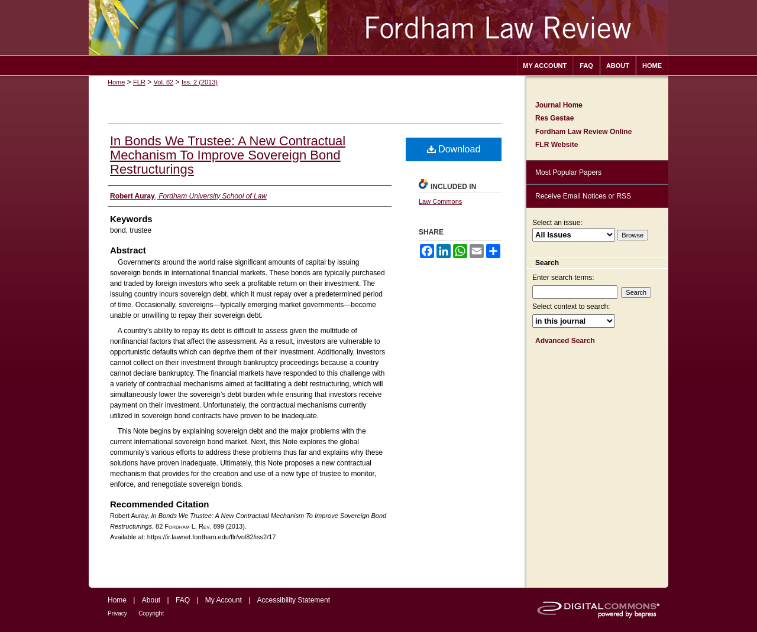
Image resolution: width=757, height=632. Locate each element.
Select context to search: (571, 306)
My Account (223, 600)
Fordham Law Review (378, 27)
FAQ (183, 600)
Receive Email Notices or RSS (583, 196)
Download (454, 149)
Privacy (117, 613)
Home (116, 82)
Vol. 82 (164, 82)
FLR (139, 82)
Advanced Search (565, 341)
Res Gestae (554, 118)
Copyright (151, 613)
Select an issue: (557, 223)
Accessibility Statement (293, 600)
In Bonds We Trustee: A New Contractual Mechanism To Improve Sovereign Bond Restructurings (227, 155)
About (151, 600)
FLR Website (556, 145)
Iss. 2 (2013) (200, 82)
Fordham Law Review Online (583, 132)
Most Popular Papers (568, 172)
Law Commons (440, 201)
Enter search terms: (563, 277)
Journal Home (559, 105)
